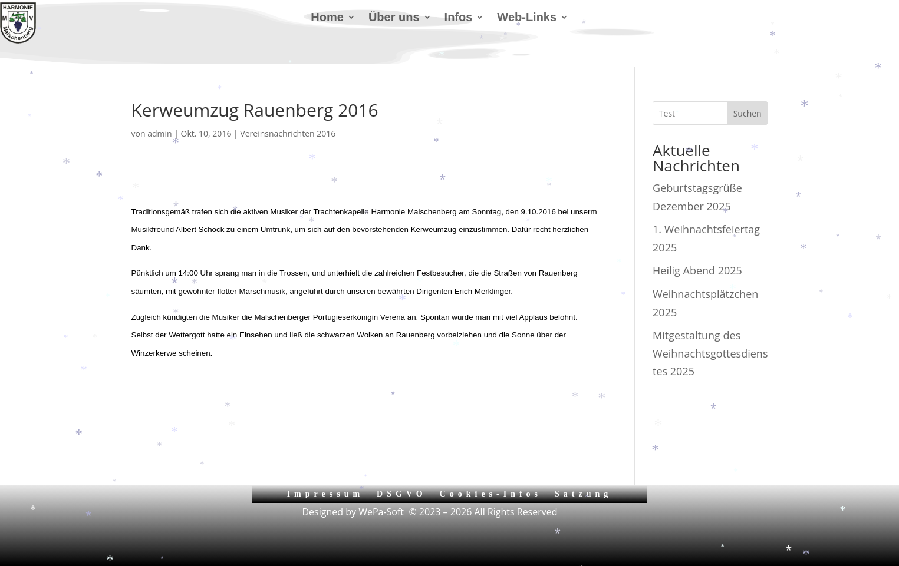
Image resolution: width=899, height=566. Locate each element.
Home (327, 18)
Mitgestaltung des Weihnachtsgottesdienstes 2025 (710, 353)
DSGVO (402, 493)
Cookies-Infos (491, 493)
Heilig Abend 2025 (697, 270)
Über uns (394, 18)
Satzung (583, 493)
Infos (458, 18)
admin (159, 133)
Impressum (325, 493)
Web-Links (526, 18)
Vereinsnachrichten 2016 (287, 133)
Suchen (747, 113)
